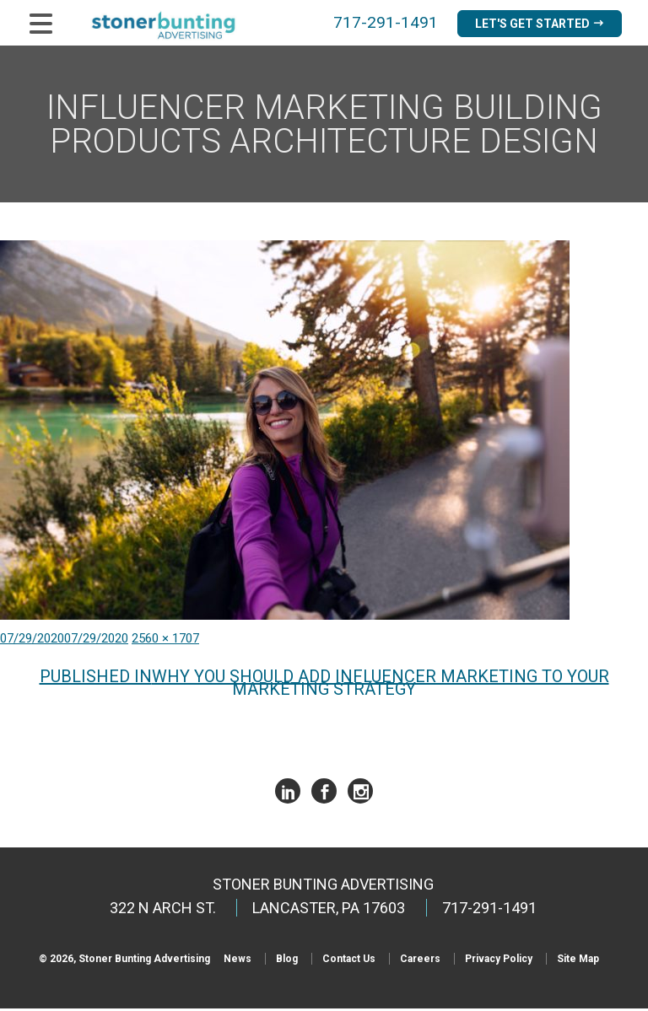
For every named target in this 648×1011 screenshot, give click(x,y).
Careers (420, 961)
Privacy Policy (498, 961)
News (237, 961)
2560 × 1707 (165, 640)
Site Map (578, 961)
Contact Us (348, 961)
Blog (287, 961)
